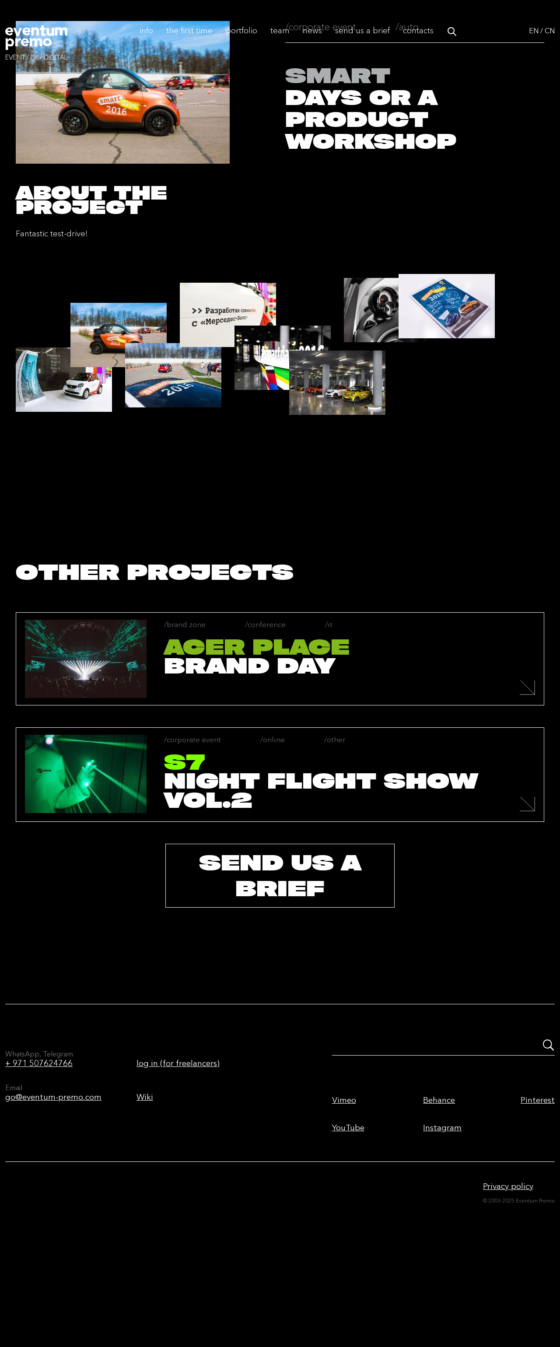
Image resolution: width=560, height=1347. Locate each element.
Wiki (144, 1184)
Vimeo (344, 1187)
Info (146, 40)
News (312, 40)
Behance (439, 1187)
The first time (189, 40)
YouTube (348, 1215)
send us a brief (280, 963)
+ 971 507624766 (39, 1151)
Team (280, 40)
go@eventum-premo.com (53, 1184)
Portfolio (241, 40)
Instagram (442, 1215)
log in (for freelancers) (178, 1151)
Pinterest (538, 1187)
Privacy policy (508, 1274)
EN (534, 40)
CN (550, 40)
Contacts (418, 40)
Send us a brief (362, 40)
